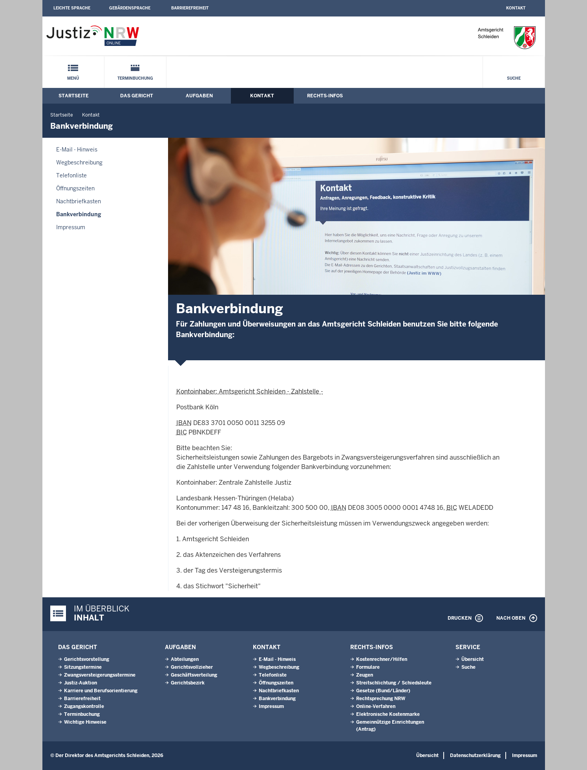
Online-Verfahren (375, 706)
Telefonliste (71, 175)
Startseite (74, 96)
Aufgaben (199, 96)
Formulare (368, 667)
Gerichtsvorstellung (86, 659)
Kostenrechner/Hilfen (381, 659)
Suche (514, 78)
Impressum (70, 227)
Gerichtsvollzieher (192, 667)
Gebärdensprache (129, 8)
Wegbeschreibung (79, 162)
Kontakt (515, 8)
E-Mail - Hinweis (76, 149)
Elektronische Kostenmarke (388, 714)
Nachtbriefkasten (78, 201)
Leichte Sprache (71, 8)
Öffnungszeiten (75, 188)
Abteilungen (185, 659)
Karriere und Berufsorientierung (100, 691)
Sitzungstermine (83, 667)
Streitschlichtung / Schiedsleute (394, 683)
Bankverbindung (78, 214)
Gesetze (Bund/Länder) (383, 691)
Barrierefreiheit (189, 8)
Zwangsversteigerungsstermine (99, 675)
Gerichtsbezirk (188, 683)
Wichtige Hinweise (85, 722)
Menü (73, 78)
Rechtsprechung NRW (380, 698)
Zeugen (364, 675)
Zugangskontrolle (84, 706)
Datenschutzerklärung (475, 755)
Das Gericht (136, 96)
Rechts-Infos (325, 96)
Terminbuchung (135, 78)
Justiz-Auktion (80, 683)
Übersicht (472, 659)
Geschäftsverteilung (194, 675)
